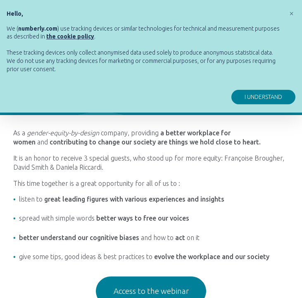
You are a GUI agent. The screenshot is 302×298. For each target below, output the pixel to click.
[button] (291, 13)
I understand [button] (263, 97)
